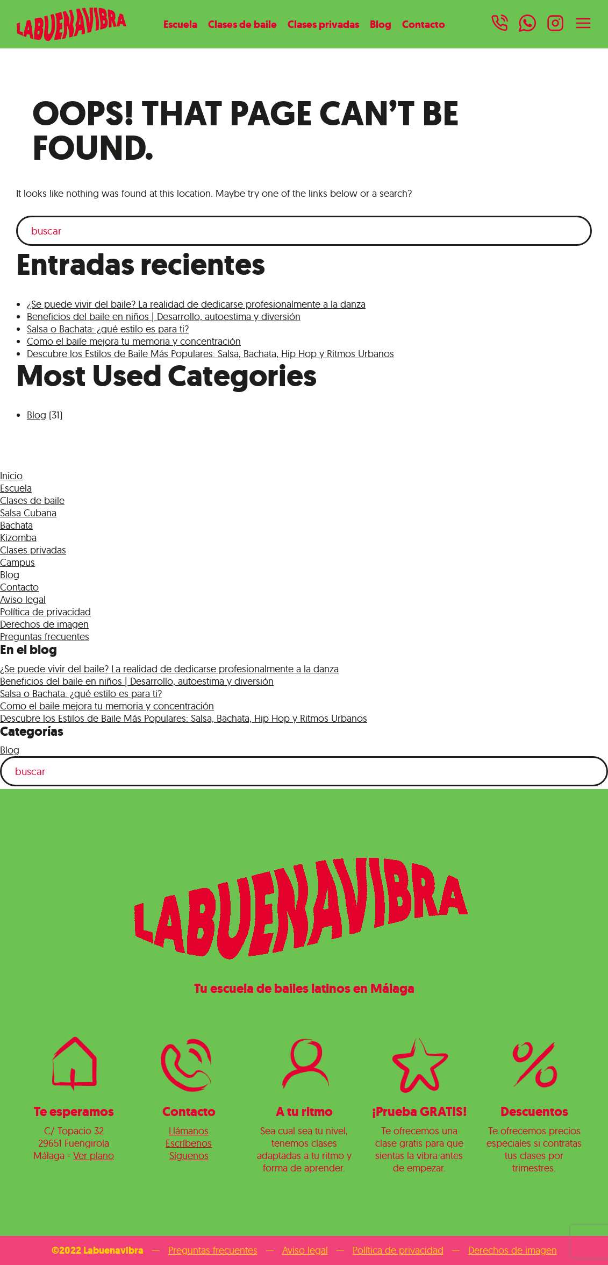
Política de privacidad (45, 612)
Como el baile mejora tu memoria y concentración (134, 341)
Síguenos (189, 1155)
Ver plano (93, 1155)
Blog (380, 24)
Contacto (423, 24)
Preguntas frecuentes (44, 636)
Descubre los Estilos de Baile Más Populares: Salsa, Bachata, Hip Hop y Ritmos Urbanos (210, 353)
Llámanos (189, 1131)
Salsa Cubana (28, 513)
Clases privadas (323, 24)
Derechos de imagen (44, 624)
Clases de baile (242, 24)
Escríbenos (189, 1143)
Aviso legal (23, 599)
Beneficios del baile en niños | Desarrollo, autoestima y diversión (164, 316)
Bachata (16, 525)
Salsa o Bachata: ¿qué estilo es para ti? (108, 329)
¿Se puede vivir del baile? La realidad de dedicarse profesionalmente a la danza (196, 304)
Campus (17, 562)
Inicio (11, 476)
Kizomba (18, 537)
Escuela (180, 24)
